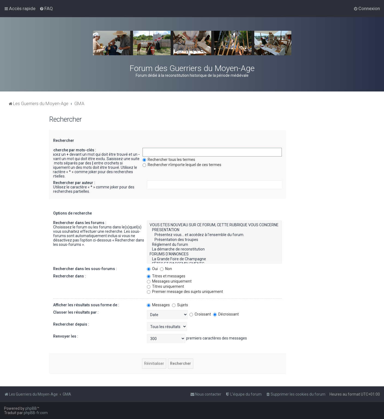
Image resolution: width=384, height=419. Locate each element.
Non (166, 269)
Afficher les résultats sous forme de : (86, 305)
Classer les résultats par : (76, 312)
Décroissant (226, 314)
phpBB (31, 408)
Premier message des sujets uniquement (185, 291)
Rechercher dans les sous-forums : (85, 269)
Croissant (200, 314)
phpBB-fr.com (36, 413)
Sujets (180, 305)
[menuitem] (46, 8)
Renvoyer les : (65, 336)
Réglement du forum (214, 244)
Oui (152, 269)
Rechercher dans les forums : (79, 223)
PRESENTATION (214, 230)
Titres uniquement (165, 286)
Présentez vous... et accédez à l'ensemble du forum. (214, 235)
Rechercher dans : (69, 276)
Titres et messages (166, 276)
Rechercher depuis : (71, 324)
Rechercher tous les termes (169, 159)
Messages (158, 305)
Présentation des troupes (214, 239)
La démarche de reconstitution (214, 249)
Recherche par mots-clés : (72, 150)
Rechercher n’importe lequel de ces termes (182, 165)
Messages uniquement (169, 281)
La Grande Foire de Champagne (214, 259)
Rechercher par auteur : (74, 183)
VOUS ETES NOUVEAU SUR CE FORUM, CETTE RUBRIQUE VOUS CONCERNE (214, 225)
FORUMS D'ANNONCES (214, 254)
